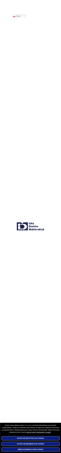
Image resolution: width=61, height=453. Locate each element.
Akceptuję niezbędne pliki (30, 444)
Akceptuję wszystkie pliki (30, 438)
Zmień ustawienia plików (30, 449)
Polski (17, 16)
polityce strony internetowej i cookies (38, 432)
